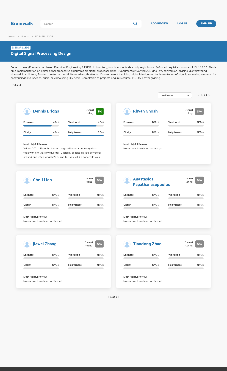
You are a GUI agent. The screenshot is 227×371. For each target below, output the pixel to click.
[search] (86, 24)
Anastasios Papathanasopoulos (151, 182)
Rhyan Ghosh (145, 111)
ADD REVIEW (159, 23)
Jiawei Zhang (45, 244)
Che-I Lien (42, 180)
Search (25, 36)
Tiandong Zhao (147, 244)
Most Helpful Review (35, 144)
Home (12, 36)
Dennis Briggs (46, 111)
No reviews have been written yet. (143, 148)
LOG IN (182, 23)
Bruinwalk (22, 24)
